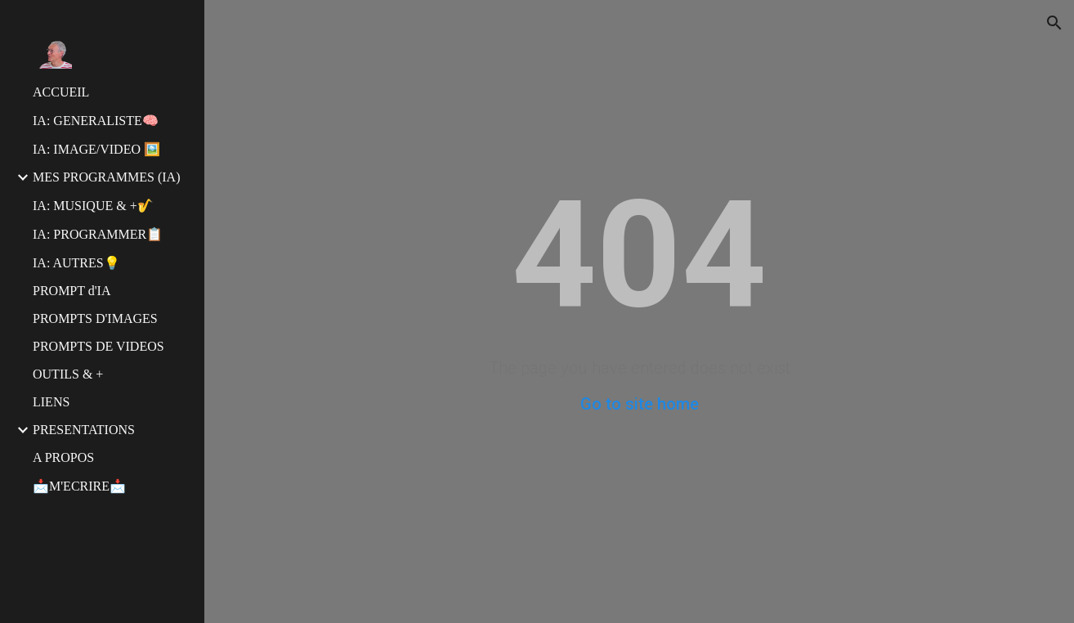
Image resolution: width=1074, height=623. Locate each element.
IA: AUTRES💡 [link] (76, 263)
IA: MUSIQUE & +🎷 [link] (93, 206)
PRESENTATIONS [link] (84, 430)
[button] (1054, 23)
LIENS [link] (51, 402)
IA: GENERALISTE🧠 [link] (96, 121)
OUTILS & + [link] (68, 374)
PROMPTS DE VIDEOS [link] (98, 346)
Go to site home (639, 404)
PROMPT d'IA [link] (72, 291)
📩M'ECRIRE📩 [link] (79, 486)
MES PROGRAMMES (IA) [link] (106, 177)
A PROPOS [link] (63, 457)
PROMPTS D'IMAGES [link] (95, 318)
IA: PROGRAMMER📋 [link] (98, 234)
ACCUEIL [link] (61, 92)
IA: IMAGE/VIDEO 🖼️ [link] (96, 149)
